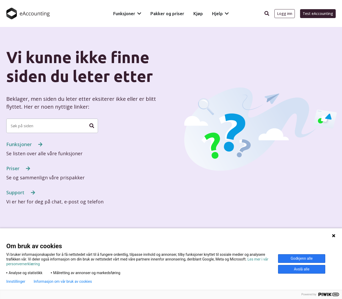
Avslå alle (301, 269)
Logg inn (284, 13)
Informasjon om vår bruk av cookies (63, 281)
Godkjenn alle (302, 258)
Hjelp (217, 13)
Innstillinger (15, 281)
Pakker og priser (167, 13)
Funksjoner (124, 13)
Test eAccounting (318, 13)
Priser (13, 168)
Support (16, 192)
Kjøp (198, 13)
